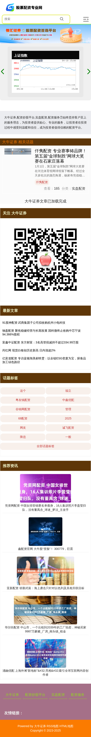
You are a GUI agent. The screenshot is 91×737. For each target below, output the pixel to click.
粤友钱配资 (23, 400)
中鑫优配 (68, 400)
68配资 (23, 418)
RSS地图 (53, 726)
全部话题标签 (45, 446)
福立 (68, 390)
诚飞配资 (68, 427)
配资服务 (77, 694)
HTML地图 (66, 726)
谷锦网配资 (23, 409)
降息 (23, 437)
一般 (68, 437)
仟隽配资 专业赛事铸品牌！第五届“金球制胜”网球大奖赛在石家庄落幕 (61, 155)
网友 (23, 427)
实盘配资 (58, 694)
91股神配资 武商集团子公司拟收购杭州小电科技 (33, 322)
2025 (68, 418)
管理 (68, 409)
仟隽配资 (42, 182)
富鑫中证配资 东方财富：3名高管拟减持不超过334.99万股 (40, 342)
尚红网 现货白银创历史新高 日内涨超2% (28, 350)
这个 (23, 390)
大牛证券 (12, 694)
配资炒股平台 (35, 694)
